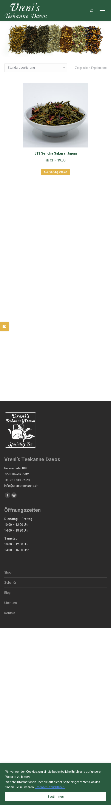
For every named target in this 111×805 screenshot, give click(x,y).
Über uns (10, 603)
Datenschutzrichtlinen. (50, 787)
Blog (7, 593)
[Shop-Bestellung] (35, 68)
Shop (8, 572)
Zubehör (10, 583)
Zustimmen (56, 796)
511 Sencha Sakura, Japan (55, 153)
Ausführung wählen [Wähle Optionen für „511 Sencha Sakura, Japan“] (55, 172)
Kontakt (9, 613)
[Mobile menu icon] (102, 10)
